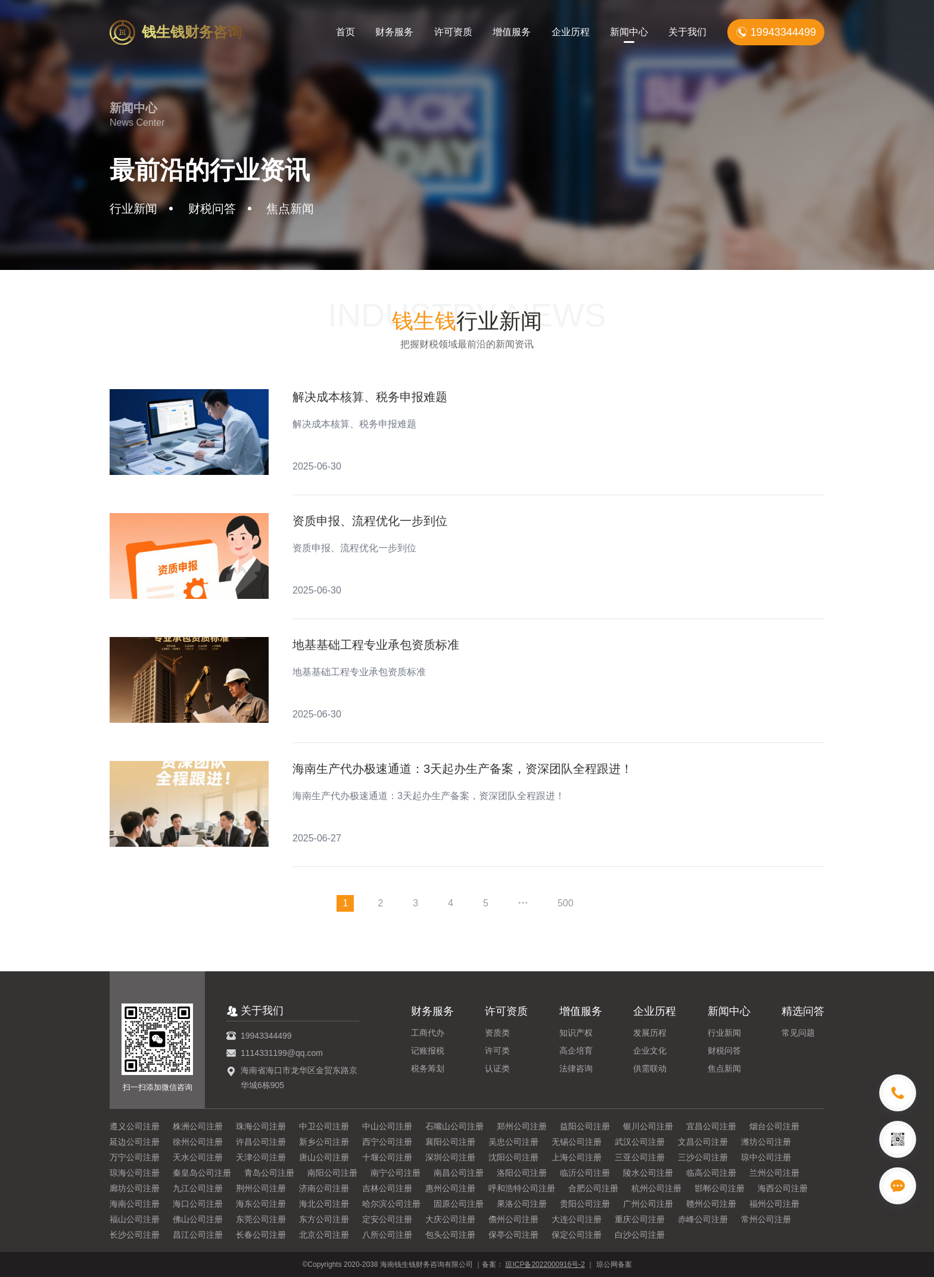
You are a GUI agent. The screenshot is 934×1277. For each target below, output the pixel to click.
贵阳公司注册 (585, 1203)
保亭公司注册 (513, 1234)
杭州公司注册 (656, 1188)
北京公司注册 (324, 1234)
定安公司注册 (387, 1219)
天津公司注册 (261, 1157)
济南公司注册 (324, 1188)
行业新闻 (724, 1032)
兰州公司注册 (774, 1172)
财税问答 (724, 1050)
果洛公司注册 (522, 1203)
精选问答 (803, 1011)
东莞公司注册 (261, 1219)
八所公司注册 (387, 1234)
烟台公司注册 (774, 1126)
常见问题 (798, 1032)
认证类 (497, 1068)
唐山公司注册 (324, 1157)
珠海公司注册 (261, 1126)
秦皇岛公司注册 (202, 1172)
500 (566, 903)
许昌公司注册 (261, 1141)
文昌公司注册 (703, 1141)
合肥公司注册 (593, 1188)
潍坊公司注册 (766, 1141)
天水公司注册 (198, 1157)
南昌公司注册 (459, 1172)
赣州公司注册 (711, 1203)
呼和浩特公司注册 (521, 1188)
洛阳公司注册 (522, 1172)
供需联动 (650, 1068)
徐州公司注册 (198, 1141)
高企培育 (576, 1050)
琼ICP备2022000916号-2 (544, 1264)
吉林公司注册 (387, 1188)
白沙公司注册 (640, 1234)
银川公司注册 (648, 1126)
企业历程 (571, 32)
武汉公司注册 (640, 1141)
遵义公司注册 (135, 1126)
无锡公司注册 (577, 1141)
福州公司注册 (774, 1203)
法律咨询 (576, 1068)
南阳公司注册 (332, 1172)
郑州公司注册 (522, 1126)
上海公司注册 (577, 1157)
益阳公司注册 (585, 1126)
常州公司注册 (766, 1219)
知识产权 (576, 1032)
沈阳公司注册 (513, 1157)
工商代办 (427, 1032)
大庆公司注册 (450, 1219)
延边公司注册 (135, 1141)
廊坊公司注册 (135, 1188)
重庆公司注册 (640, 1219)
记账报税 (427, 1050)
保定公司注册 (577, 1234)
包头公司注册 (450, 1234)
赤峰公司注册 (703, 1219)
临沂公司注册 (585, 1172)
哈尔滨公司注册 (391, 1203)
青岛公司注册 (269, 1172)
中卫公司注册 (324, 1126)
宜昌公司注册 (711, 1126)
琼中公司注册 (766, 1157)
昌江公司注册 (198, 1234)
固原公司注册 (459, 1203)
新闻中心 (629, 32)
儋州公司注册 (513, 1219)
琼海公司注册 (135, 1172)
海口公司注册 (198, 1203)
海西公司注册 (783, 1188)
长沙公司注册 (135, 1234)
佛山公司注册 (198, 1219)
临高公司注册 (711, 1172)
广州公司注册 (648, 1203)
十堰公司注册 (387, 1157)
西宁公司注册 (387, 1141)
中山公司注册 (387, 1126)
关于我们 (687, 32)
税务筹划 (427, 1068)
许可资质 (453, 32)
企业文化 (650, 1050)
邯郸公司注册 (720, 1188)
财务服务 (394, 32)
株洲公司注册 (198, 1126)
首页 (345, 32)
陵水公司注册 (648, 1172)
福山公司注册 (135, 1219)
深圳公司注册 (450, 1157)
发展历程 (650, 1032)
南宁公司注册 (396, 1172)
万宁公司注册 (135, 1157)
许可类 (497, 1050)
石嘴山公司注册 (454, 1126)
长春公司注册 (261, 1234)
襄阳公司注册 (450, 1141)
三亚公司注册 (640, 1157)
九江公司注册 (198, 1188)
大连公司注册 (577, 1219)
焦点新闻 (724, 1068)
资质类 (497, 1032)
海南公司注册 (135, 1203)
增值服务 (512, 32)
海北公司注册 (324, 1203)
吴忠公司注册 (513, 1141)
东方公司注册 (324, 1219)
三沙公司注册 (703, 1157)
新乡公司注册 (324, 1141)
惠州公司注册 (450, 1188)
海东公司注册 (261, 1203)
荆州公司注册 (261, 1188)
